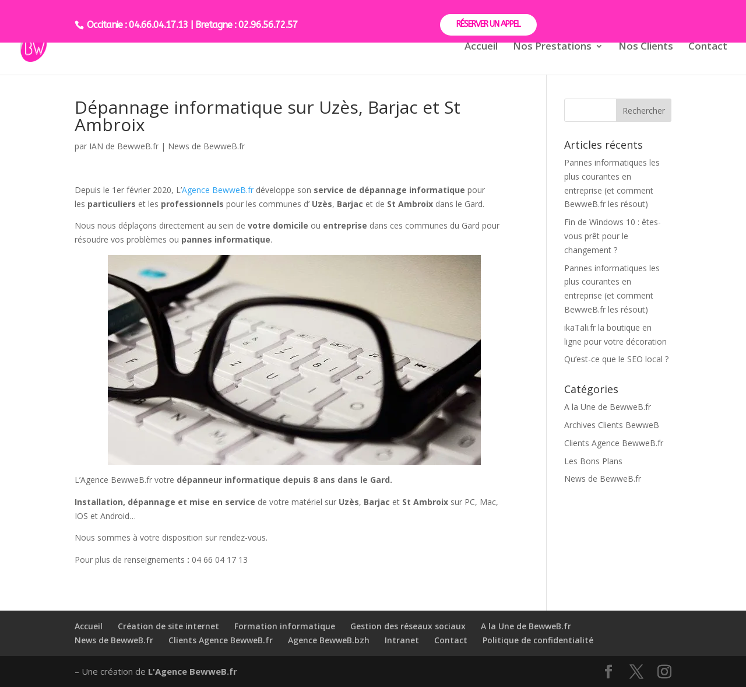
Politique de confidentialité (538, 640)
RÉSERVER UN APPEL (488, 24)
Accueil (481, 47)
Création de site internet (168, 626)
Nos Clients (645, 47)
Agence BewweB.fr (218, 189)
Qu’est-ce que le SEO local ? (616, 358)
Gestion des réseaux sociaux (408, 626)
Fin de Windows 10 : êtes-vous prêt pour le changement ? (612, 235)
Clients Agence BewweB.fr (613, 442)
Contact (707, 47)
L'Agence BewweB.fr (192, 671)
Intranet (402, 640)
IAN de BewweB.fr (124, 146)
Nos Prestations (552, 47)
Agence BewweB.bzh (329, 640)
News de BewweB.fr (206, 146)
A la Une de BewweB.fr (607, 406)
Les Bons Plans (593, 461)
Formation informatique (284, 626)
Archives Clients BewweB (611, 424)
